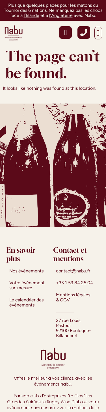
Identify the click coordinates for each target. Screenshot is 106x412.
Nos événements (26, 271)
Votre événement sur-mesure (27, 285)
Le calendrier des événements (26, 302)
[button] (98, 33)
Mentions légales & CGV (73, 297)
